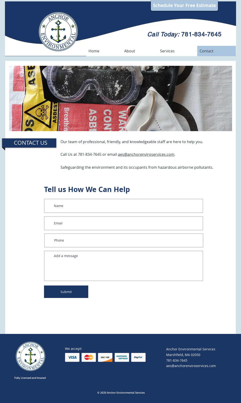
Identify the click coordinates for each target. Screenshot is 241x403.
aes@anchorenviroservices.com (146, 154)
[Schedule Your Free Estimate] (184, 5)
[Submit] (66, 292)
